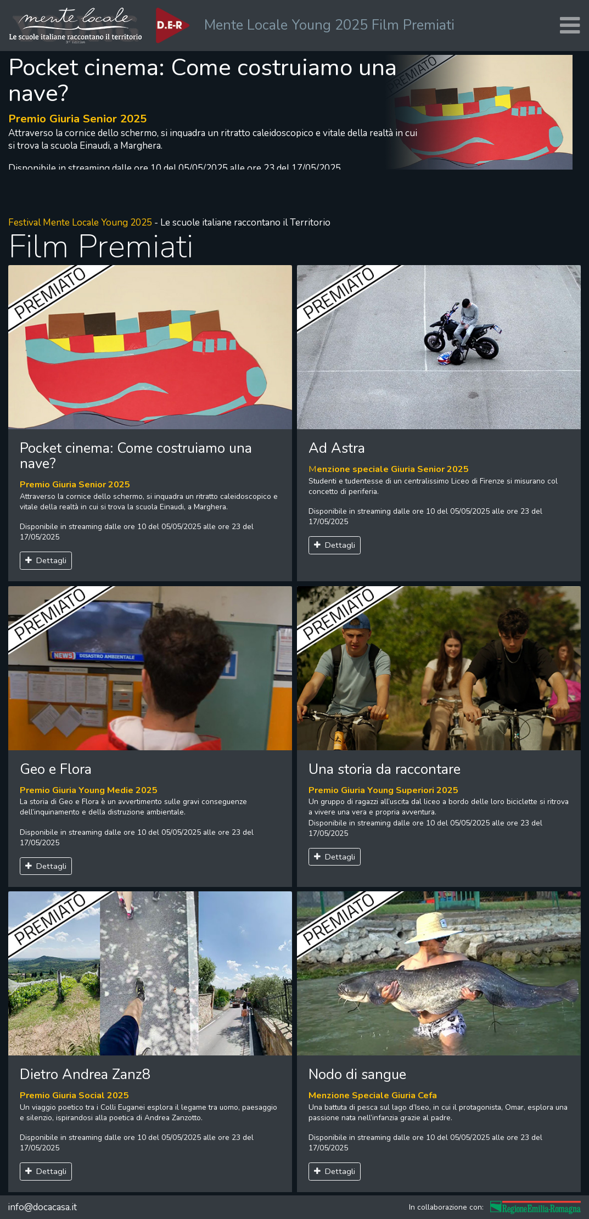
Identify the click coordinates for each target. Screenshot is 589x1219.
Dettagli (46, 560)
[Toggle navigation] (570, 25)
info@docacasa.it (42, 1207)
